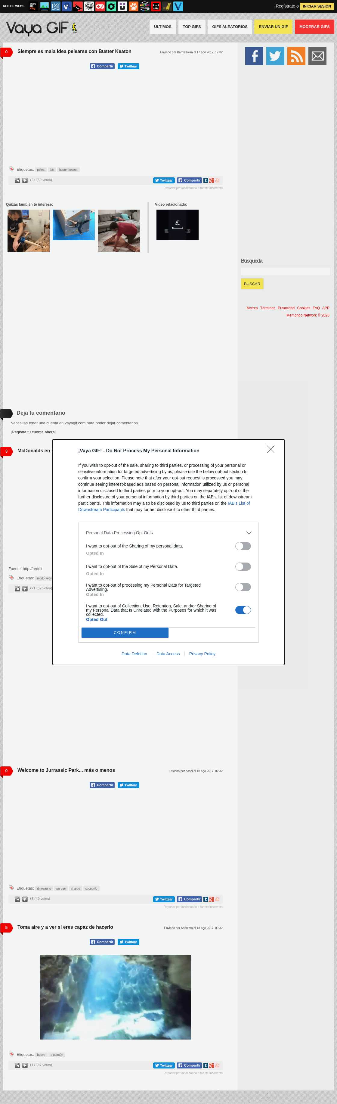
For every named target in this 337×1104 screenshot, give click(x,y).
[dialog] (168, 552)
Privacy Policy (202, 653)
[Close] (272, 451)
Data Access (168, 653)
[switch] (243, 546)
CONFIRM (125, 632)
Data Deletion (134, 653)
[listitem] (168, 533)
